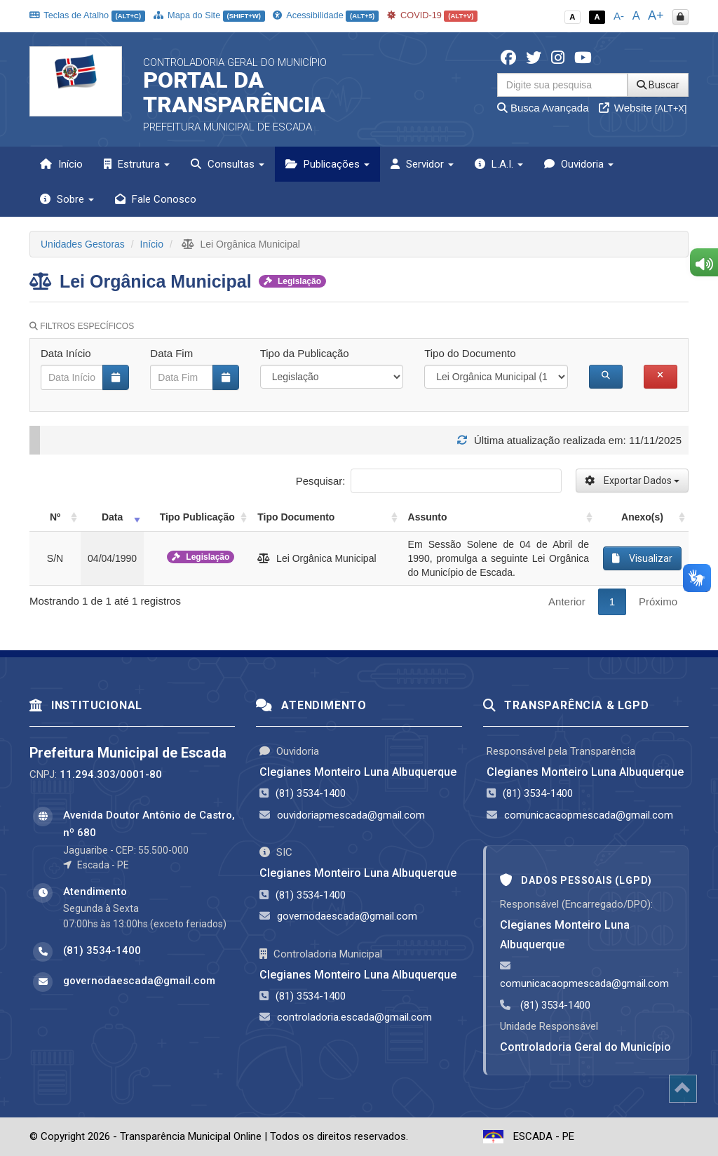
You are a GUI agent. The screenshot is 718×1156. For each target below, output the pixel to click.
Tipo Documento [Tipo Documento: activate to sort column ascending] (295, 517)
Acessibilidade (325, 15)
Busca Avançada (543, 108)
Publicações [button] (327, 164)
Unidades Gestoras (83, 244)
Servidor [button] (422, 164)
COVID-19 (432, 15)
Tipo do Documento (469, 353)
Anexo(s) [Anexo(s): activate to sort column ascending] (642, 517)
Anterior (566, 601)
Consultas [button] (227, 164)
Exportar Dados (632, 480)
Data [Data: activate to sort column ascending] (112, 517)
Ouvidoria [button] (579, 164)
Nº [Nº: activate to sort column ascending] (55, 517)
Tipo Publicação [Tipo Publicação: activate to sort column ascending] (197, 517)
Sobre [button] (67, 199)
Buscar (658, 84)
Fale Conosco (155, 199)
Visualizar (642, 558)
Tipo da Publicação (304, 353)
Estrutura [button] (137, 164)
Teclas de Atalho (87, 15)
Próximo (658, 601)
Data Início (66, 353)
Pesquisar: (429, 481)
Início (61, 164)
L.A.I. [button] (499, 164)
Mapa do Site (209, 15)
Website (643, 108)
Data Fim (171, 353)
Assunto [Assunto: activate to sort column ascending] (427, 517)
